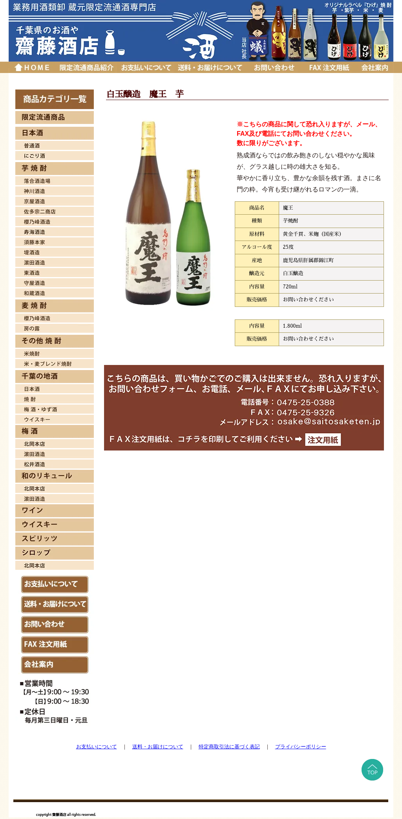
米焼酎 (54, 352)
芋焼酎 (54, 168)
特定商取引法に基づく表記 (229, 747)
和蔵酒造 (54, 291)
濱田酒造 (54, 261)
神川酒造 (54, 189)
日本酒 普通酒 (54, 144)
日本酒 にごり (54, 154)
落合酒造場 (54, 179)
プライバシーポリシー (300, 747)
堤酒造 (54, 251)
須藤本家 (54, 240)
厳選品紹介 (86, 67)
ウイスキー (54, 418)
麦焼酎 (54, 305)
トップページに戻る (32, 67)
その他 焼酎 (54, 341)
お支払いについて (146, 67)
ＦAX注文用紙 (54, 644)
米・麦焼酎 (54, 362)
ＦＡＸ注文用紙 (329, 67)
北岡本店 (54, 442)
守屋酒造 (54, 281)
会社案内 (374, 67)
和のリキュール (54, 476)
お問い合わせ (274, 67)
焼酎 (54, 397)
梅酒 (54, 408)
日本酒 (54, 133)
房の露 (54, 327)
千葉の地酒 (54, 376)
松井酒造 (54, 463)
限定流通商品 (54, 117)
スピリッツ (54, 539)
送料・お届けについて (211, 67)
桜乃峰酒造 (54, 220)
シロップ (54, 553)
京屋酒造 (54, 200)
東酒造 (54, 271)
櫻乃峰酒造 (54, 317)
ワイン (54, 510)
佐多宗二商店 (54, 210)
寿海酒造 (54, 230)
